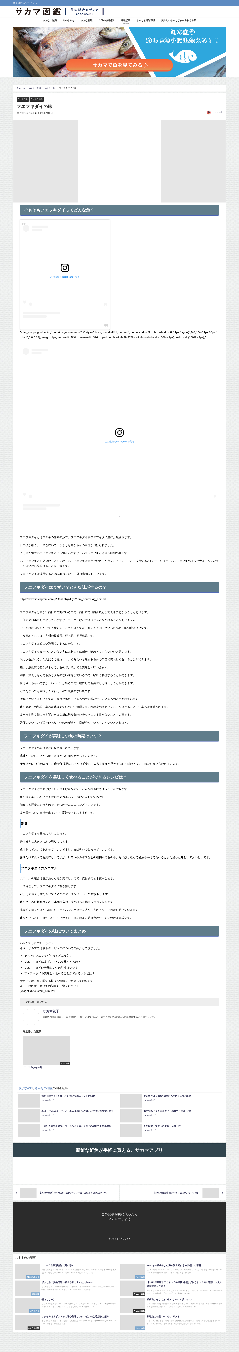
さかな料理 (86, 20)
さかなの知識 (50, 20)
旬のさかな (69, 20)
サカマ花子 (217, 113)
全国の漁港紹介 (107, 20)
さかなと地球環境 (146, 20)
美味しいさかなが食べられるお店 (178, 20)
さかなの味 (23, 99)
